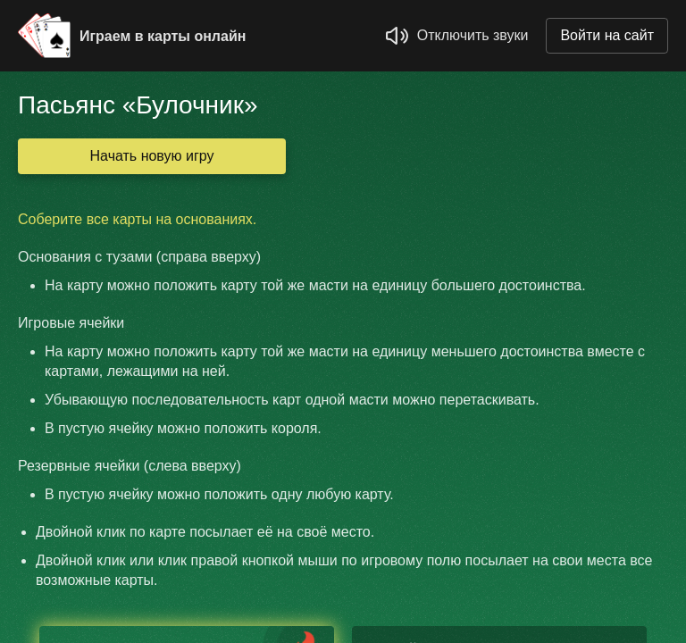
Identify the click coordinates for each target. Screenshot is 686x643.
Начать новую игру (152, 155)
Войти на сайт (607, 35)
